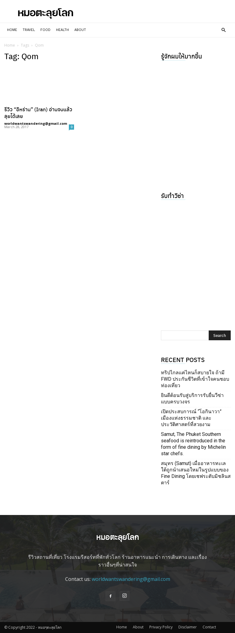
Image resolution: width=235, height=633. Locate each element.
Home (12, 30)
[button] (223, 30)
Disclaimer (187, 627)
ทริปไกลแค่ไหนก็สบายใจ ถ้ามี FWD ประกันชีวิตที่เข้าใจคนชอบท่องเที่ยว (195, 379)
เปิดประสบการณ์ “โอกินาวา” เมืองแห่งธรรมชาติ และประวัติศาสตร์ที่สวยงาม (191, 418)
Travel (29, 30)
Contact (209, 627)
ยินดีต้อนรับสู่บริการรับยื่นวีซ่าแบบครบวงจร (192, 398)
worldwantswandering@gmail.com (35, 123)
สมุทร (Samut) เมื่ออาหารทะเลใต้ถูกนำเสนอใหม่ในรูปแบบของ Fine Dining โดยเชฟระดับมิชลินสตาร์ (196, 473)
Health (62, 30)
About (80, 30)
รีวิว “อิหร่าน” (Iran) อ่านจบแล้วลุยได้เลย (38, 112)
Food (45, 30)
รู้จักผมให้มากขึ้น (181, 55)
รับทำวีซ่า (172, 195)
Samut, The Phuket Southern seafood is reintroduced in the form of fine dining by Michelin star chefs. (193, 443)
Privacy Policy (161, 627)
